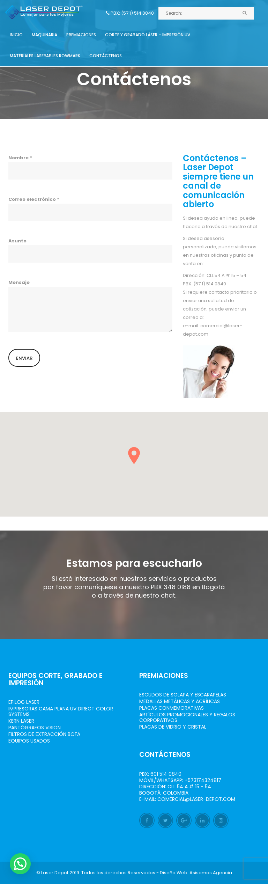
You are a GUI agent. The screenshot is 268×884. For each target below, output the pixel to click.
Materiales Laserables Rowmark (45, 56)
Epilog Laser (23, 702)
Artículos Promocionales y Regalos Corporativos (187, 717)
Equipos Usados (29, 741)
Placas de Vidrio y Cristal (172, 727)
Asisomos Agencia (210, 872)
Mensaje (90, 305)
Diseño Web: (174, 872)
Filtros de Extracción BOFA (44, 734)
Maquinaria (44, 35)
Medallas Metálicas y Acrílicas (179, 701)
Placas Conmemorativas (171, 708)
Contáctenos (105, 56)
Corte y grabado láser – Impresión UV (147, 35)
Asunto (90, 250)
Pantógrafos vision (34, 727)
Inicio (16, 35)
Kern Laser (21, 721)
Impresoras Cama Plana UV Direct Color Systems (60, 711)
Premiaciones (81, 35)
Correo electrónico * (90, 208)
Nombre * (90, 167)
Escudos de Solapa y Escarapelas (182, 694)
